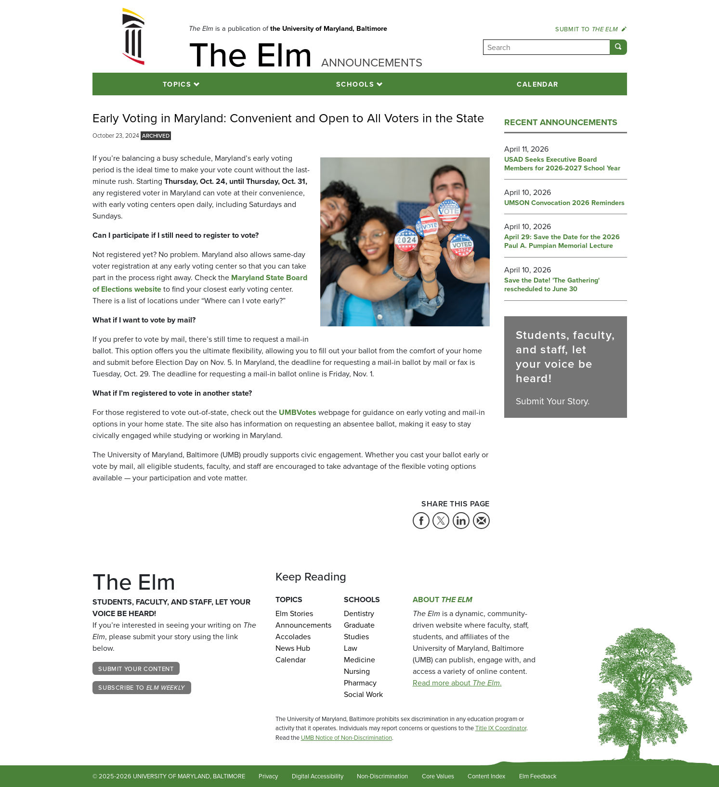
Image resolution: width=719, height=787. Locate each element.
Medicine (359, 659)
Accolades (293, 636)
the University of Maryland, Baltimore (328, 28)
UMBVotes (297, 412)
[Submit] (618, 47)
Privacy (268, 776)
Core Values (438, 776)
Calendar (538, 84)
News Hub (292, 648)
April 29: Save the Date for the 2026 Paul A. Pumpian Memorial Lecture (562, 241)
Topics (177, 84)
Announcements (302, 625)
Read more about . (457, 682)
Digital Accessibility (317, 776)
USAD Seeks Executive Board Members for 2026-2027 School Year (562, 164)
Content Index (486, 776)
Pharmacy (360, 682)
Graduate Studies (359, 630)
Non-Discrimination (382, 776)
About (442, 599)
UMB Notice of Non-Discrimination (346, 737)
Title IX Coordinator (500, 728)
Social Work (363, 694)
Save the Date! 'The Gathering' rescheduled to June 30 (552, 285)
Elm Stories (294, 613)
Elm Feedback (538, 776)
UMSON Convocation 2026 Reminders (564, 202)
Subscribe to (141, 687)
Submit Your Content (135, 668)
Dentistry (359, 613)
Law (350, 648)
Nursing (357, 671)
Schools (355, 84)
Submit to (591, 29)
